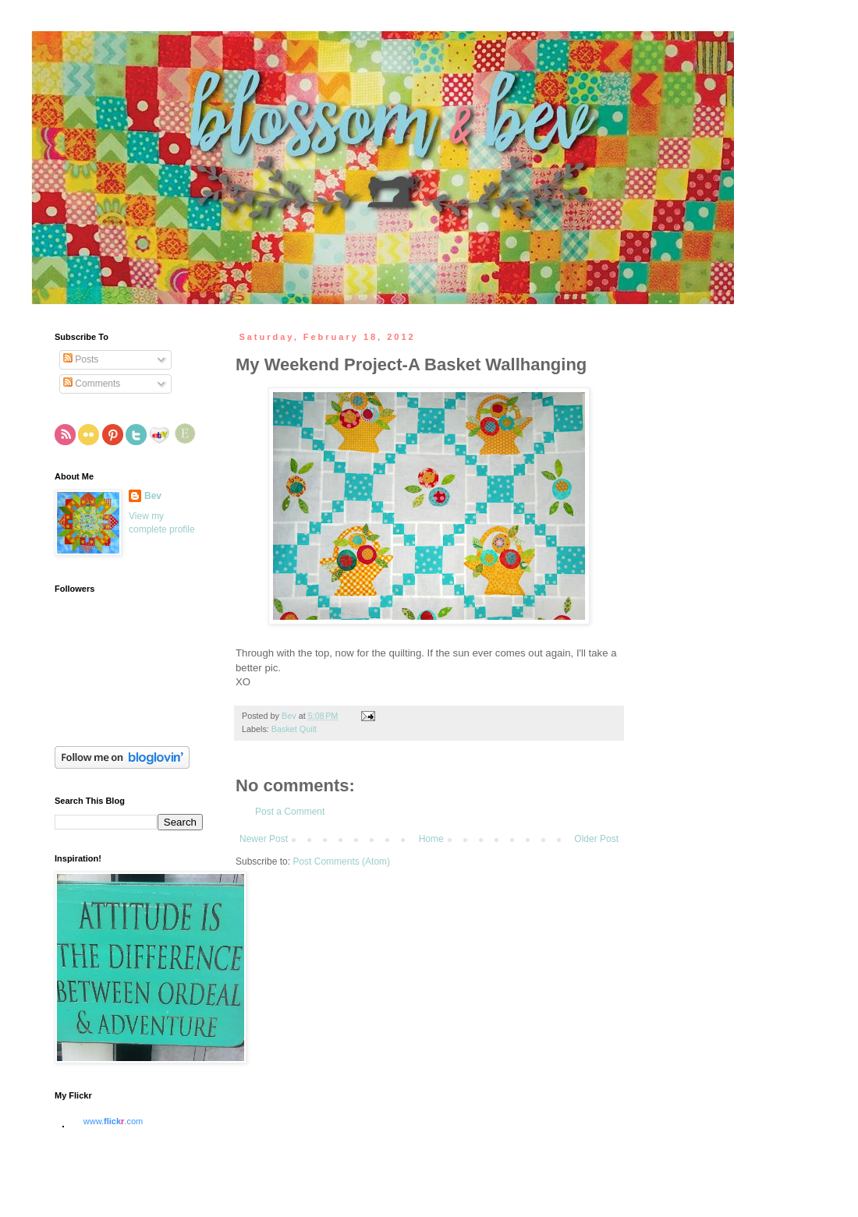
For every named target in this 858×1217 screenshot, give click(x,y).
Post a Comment (289, 811)
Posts (80, 359)
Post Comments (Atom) (341, 861)
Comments (91, 383)
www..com (113, 1121)
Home (431, 838)
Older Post (596, 838)
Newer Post (263, 838)
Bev (152, 495)
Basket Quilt (294, 729)
